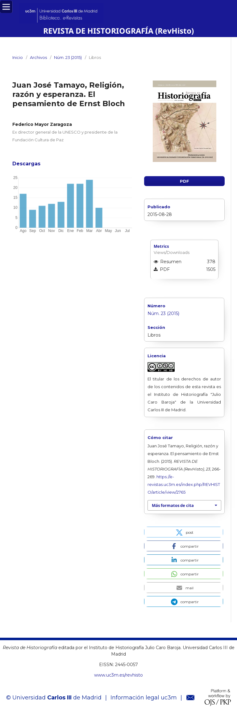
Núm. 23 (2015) (68, 57)
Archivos (38, 57)
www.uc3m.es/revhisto (118, 675)
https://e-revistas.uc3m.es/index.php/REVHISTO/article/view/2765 (184, 484)
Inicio (17, 57)
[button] (183, 532)
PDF (184, 181)
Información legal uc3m (143, 697)
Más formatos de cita (173, 505)
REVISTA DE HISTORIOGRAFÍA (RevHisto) (118, 31)
